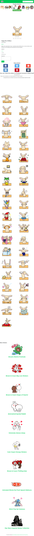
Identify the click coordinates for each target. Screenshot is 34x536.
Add (3, 61)
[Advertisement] (17, 18)
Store (23, 534)
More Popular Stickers (17, 10)
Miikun (2, 44)
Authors (21, 534)
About (13, 534)
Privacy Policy (26, 534)
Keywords (18, 534)
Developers (15, 534)
